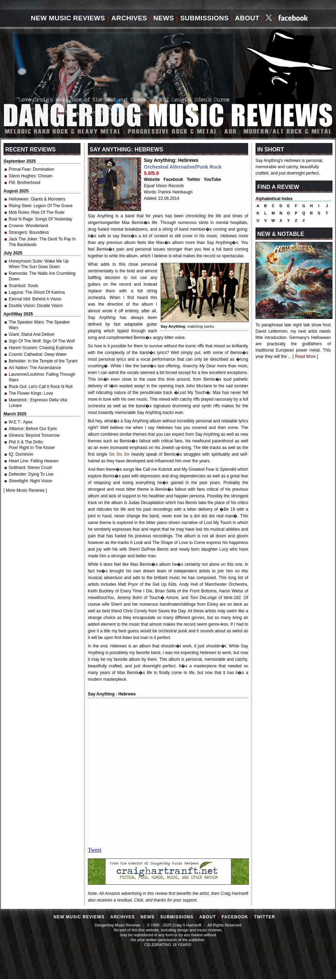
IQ (11, 454)
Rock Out (17, 386)
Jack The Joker (23, 239)
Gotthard (17, 467)
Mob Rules (19, 212)
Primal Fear (19, 169)
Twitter (193, 179)
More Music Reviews (25, 490)
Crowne (16, 225)
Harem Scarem (23, 347)
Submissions (204, 18)
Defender (17, 474)
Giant (14, 334)
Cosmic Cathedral (25, 354)
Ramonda (18, 273)
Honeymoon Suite (25, 261)
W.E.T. (15, 422)
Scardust (17, 285)
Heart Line (18, 460)
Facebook (173, 179)
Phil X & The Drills (25, 442)
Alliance (16, 428)
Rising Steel (20, 205)
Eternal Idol (19, 299)
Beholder (17, 361)
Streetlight (18, 480)
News (163, 18)
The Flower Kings (25, 393)
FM (12, 182)
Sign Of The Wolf (25, 341)
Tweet (95, 850)
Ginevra (16, 435)
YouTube (212, 179)
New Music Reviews (68, 18)
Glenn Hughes (22, 176)
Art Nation (18, 367)
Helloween (18, 199)
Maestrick (18, 399)
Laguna (16, 292)
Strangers (18, 232)
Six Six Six (119, 454)
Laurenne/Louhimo (26, 374)
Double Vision (22, 305)
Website (152, 179)
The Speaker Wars (26, 322)
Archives (129, 18)
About (247, 18)
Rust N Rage (21, 219)
